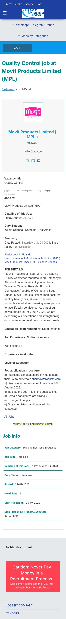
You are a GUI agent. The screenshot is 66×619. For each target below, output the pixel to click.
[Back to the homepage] (33, 13)
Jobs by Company (19, 605)
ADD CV (29, 4)
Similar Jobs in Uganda (17, 254)
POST (9, 4)
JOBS (40, 4)
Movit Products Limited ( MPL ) (32, 134)
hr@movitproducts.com (46, 379)
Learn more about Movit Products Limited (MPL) (32, 258)
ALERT (18, 4)
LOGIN (17, 47)
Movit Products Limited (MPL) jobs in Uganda (30, 261)
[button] (33, 24)
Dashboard (8, 89)
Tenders (12, 613)
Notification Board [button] (19, 547)
